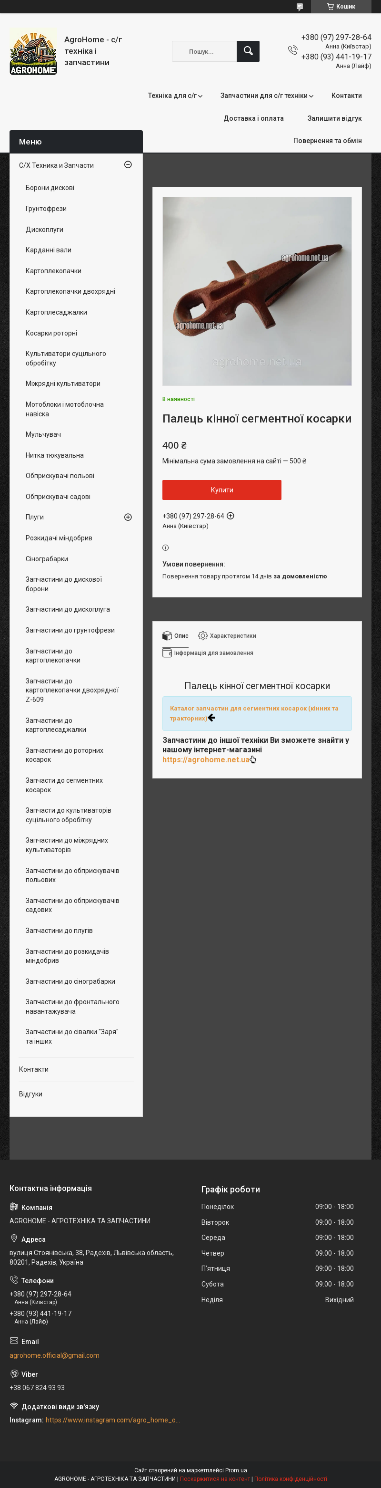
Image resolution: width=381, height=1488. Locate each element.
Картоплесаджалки (56, 312)
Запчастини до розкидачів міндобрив (67, 956)
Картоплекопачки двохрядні (70, 291)
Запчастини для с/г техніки (264, 95)
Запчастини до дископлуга (68, 609)
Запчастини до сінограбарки (70, 981)
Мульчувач (43, 434)
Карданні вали (48, 250)
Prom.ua (236, 1470)
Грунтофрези (46, 208)
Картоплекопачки (53, 271)
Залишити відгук (335, 118)
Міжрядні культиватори (63, 383)
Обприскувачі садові (58, 496)
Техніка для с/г (172, 95)
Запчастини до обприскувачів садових (73, 905)
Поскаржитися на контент (215, 1479)
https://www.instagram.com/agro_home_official (113, 1420)
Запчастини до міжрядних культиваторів (67, 845)
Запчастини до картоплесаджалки (56, 725)
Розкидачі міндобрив (59, 538)
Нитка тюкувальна (55, 455)
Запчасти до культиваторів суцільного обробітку (68, 815)
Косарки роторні (51, 333)
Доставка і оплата (253, 118)
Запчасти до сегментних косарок (64, 785)
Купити (222, 490)
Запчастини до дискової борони (64, 584)
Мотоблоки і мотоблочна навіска (65, 409)
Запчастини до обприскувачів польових (73, 875)
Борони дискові (50, 188)
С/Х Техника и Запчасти (56, 165)
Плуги (35, 517)
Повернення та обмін (327, 140)
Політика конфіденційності (290, 1479)
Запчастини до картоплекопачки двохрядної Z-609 (72, 690)
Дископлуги (44, 229)
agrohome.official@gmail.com (55, 1355)
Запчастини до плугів (59, 930)
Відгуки (30, 1094)
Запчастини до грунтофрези (70, 630)
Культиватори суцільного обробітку (66, 358)
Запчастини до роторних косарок (64, 755)
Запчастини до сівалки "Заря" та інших (72, 1036)
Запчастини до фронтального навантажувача (73, 1006)
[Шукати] (248, 51)
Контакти (346, 95)
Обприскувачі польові (60, 476)
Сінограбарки (47, 559)
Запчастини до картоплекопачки (53, 655)
